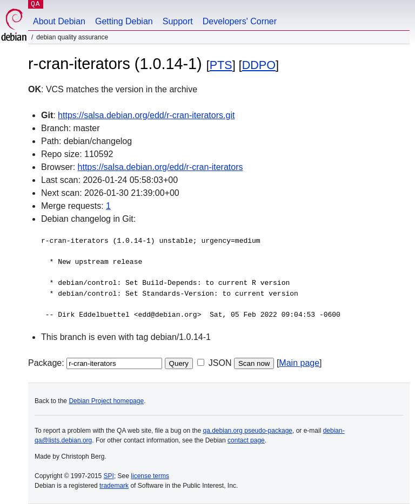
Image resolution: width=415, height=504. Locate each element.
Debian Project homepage (106, 401)
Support (178, 21)
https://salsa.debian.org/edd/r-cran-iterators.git (146, 115)
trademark (114, 485)
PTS (221, 65)
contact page (246, 440)
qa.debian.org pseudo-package (247, 430)
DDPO (259, 65)
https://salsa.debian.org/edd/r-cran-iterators (160, 167)
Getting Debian (124, 21)
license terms (150, 476)
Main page (299, 362)
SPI (109, 476)
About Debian (59, 21)
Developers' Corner (240, 21)
